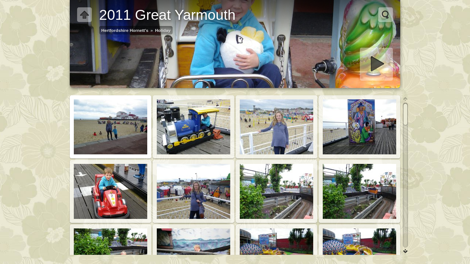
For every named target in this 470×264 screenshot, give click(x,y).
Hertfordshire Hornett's (124, 30)
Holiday (162, 30)
